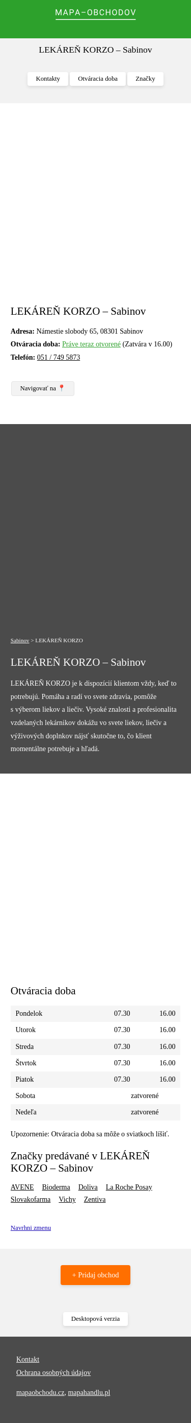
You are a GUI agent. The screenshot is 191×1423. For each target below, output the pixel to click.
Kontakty (48, 78)
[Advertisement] (95, 209)
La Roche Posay (129, 1187)
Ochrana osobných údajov (53, 1373)
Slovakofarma (31, 1199)
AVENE (22, 1187)
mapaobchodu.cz (40, 1392)
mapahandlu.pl (89, 1392)
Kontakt (27, 1359)
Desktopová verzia (95, 1318)
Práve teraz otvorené (91, 344)
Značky (145, 78)
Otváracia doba (98, 78)
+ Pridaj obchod (95, 1275)
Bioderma (56, 1187)
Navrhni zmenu (31, 1227)
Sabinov (20, 640)
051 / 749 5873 (58, 357)
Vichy (67, 1199)
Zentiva (95, 1199)
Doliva (88, 1187)
